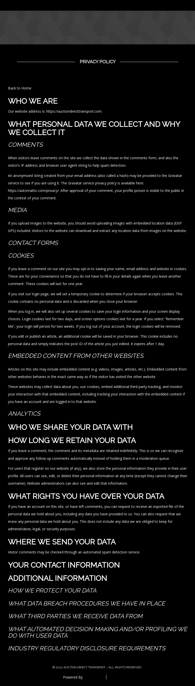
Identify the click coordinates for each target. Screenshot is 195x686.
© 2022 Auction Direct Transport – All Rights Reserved (97, 667)
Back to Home (19, 88)
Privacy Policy (98, 61)
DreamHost (93, 677)
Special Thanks (122, 677)
